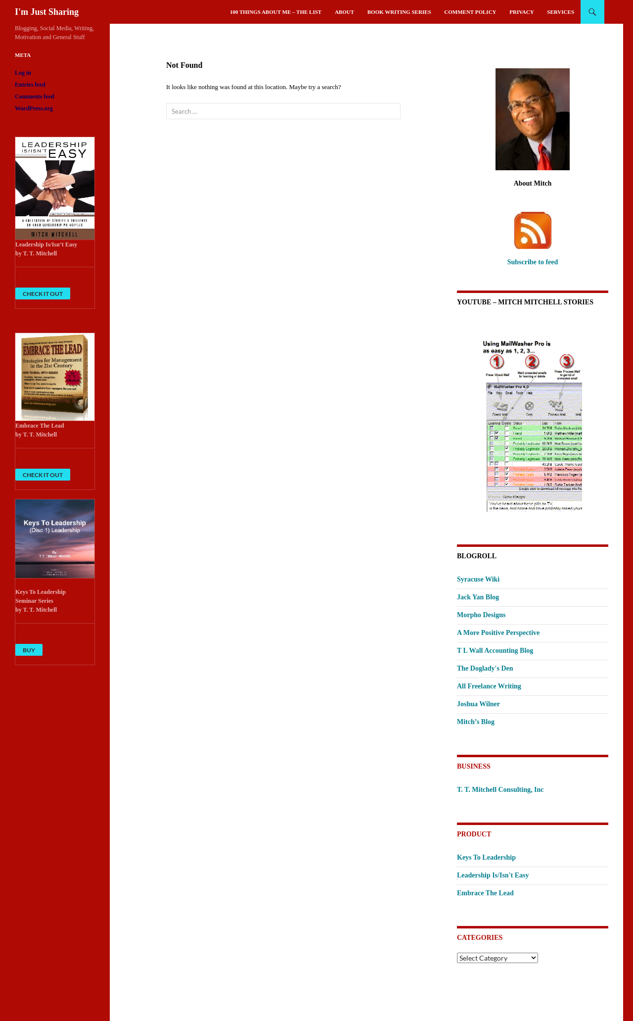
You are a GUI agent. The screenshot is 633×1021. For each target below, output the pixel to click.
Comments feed (34, 96)
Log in (23, 72)
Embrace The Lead (485, 893)
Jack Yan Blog (478, 597)
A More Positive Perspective (498, 632)
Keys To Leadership (486, 857)
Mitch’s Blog (476, 722)
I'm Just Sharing (47, 12)
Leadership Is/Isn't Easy (493, 875)
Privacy (521, 12)
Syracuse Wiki (478, 579)
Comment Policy (470, 12)
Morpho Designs (481, 615)
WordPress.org (34, 108)
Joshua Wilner (478, 704)
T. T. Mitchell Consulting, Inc (500, 789)
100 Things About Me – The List (275, 12)
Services (560, 12)
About (344, 12)
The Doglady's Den (485, 668)
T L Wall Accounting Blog (495, 650)
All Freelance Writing (489, 686)
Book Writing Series (399, 12)
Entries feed (30, 84)
